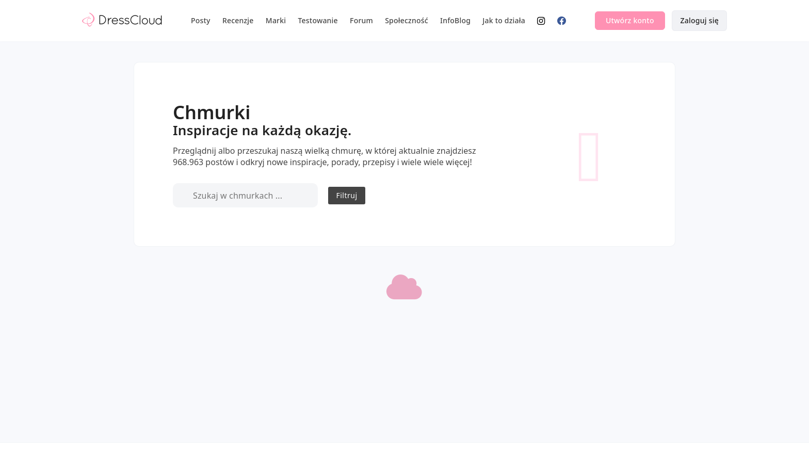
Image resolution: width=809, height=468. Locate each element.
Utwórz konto (630, 20)
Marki (276, 20)
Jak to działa (503, 20)
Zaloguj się (699, 20)
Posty (201, 20)
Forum (361, 20)
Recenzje (238, 20)
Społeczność (406, 20)
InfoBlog (455, 20)
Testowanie (318, 20)
